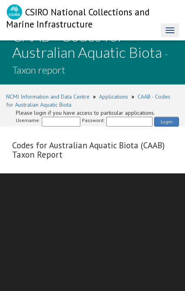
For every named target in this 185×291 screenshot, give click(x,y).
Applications (113, 96)
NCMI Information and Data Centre (48, 96)
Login (166, 121)
